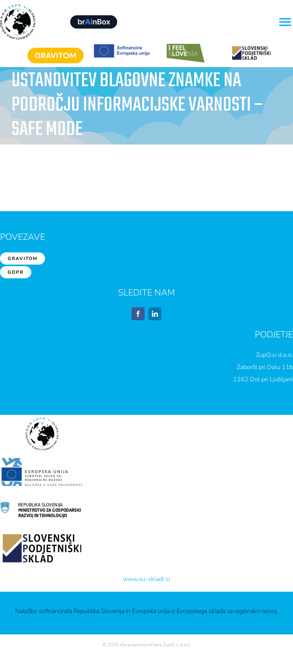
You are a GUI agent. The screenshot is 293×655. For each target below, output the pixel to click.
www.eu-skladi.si (146, 579)
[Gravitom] (55, 50)
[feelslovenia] (185, 46)
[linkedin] (154, 313)
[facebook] (138, 313)
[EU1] (121, 46)
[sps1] (251, 46)
